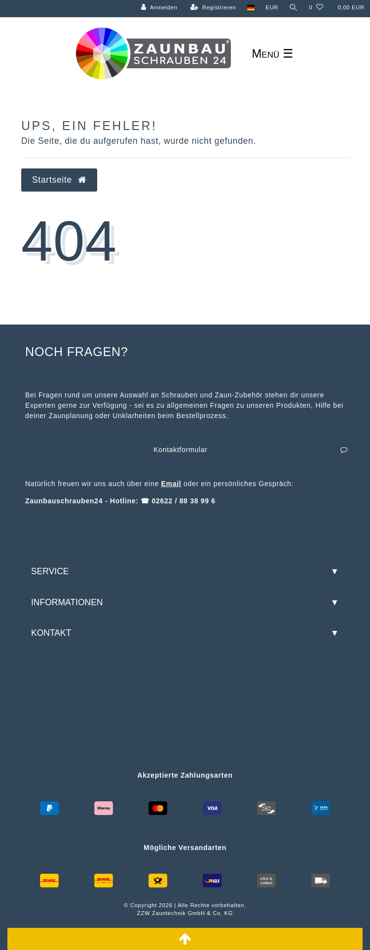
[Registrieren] (213, 7)
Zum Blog (13, 5)
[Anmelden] (159, 7)
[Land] (251, 7)
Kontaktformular (250, 450)
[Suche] (293, 7)
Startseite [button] (59, 180)
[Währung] (272, 7)
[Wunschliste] (316, 7)
